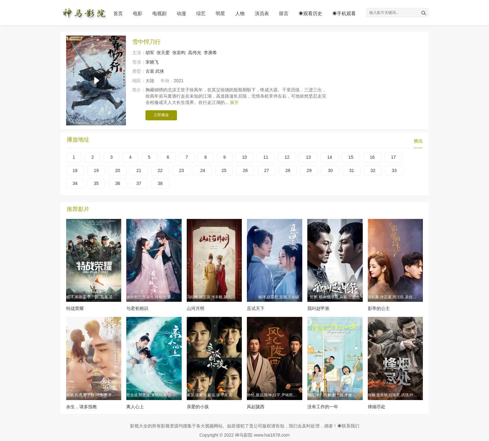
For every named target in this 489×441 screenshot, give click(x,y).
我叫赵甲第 (318, 308)
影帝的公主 (379, 308)
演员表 (262, 13)
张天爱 (163, 52)
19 (96, 170)
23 (181, 170)
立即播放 (161, 115)
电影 (137, 13)
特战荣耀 (75, 308)
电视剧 (159, 13)
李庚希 (210, 52)
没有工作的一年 (322, 406)
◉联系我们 (348, 425)
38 (160, 183)
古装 (149, 71)
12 (287, 157)
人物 (240, 13)
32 (373, 170)
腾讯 (418, 141)
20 (117, 170)
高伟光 (194, 52)
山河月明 (195, 308)
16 (372, 157)
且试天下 (255, 308)
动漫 (181, 13)
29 (309, 170)
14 (329, 157)
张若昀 (178, 52)
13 (308, 157)
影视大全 (139, 425)
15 (351, 157)
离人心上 (135, 406)
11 (265, 157)
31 (351, 170)
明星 (220, 13)
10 (244, 157)
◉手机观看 (344, 13)
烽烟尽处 (376, 406)
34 (75, 183)
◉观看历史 (310, 13)
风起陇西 (255, 406)
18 (75, 170)
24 (202, 170)
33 (394, 170)
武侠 (159, 71)
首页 (118, 13)
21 (138, 170)
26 (245, 170)
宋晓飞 (152, 62)
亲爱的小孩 (198, 406)
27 (266, 170)
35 (96, 183)
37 (138, 183)
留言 (283, 13)
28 (287, 170)
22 (160, 170)
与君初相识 (137, 308)
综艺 (201, 13)
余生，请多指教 (81, 406)
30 (330, 170)
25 (224, 170)
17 (393, 157)
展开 (234, 102)
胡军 (149, 52)
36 (117, 183)
